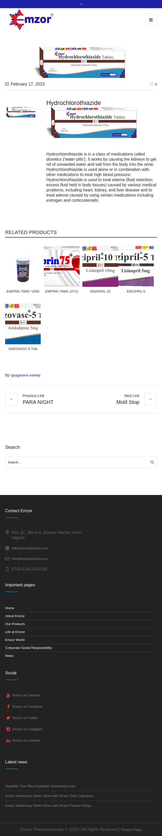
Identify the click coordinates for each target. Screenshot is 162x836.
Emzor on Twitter (25, 718)
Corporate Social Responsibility (28, 648)
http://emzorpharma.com (30, 548)
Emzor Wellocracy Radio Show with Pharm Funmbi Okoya (48, 806)
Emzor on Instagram (28, 729)
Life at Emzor (15, 632)
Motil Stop (127, 402)
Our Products (15, 624)
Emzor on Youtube (26, 695)
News (9, 656)
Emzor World (14, 640)
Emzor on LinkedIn (26, 740)
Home (9, 608)
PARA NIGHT (38, 402)
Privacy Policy (131, 830)
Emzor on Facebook (27, 706)
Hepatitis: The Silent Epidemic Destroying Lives (40, 786)
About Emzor (14, 616)
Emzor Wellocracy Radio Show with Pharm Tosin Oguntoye (49, 796)
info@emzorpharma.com (30, 559)
